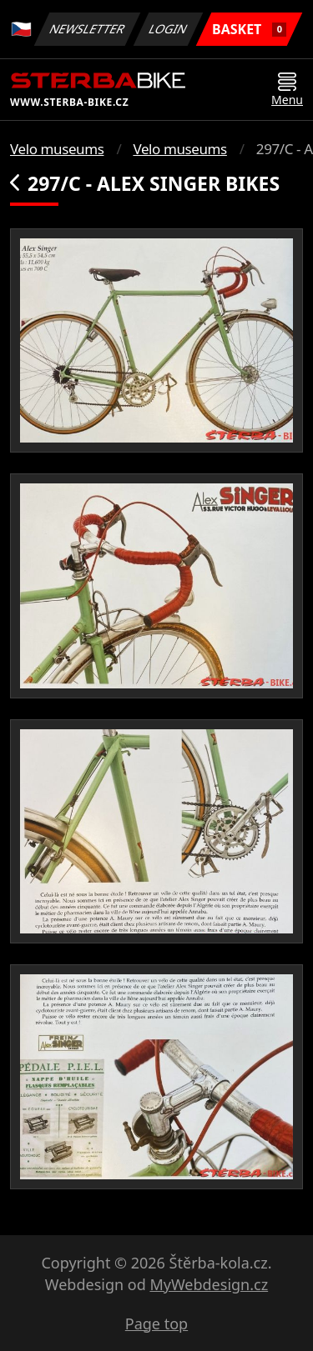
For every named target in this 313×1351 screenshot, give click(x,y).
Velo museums (56, 148)
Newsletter (87, 29)
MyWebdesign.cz (208, 1284)
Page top (156, 1323)
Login (168, 29)
